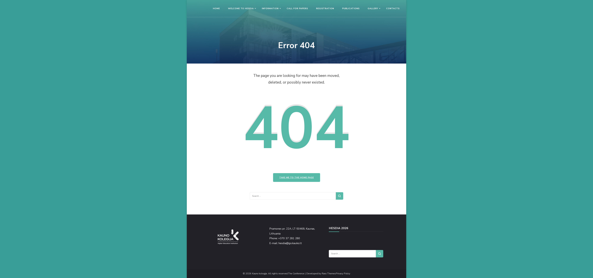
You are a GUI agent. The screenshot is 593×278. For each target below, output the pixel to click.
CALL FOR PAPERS (297, 8)
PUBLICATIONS (351, 8)
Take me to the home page (296, 177)
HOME (216, 8)
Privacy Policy (343, 273)
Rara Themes (329, 273)
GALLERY (373, 8)
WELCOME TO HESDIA (241, 8)
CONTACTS (393, 8)
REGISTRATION (325, 8)
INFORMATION (270, 8)
